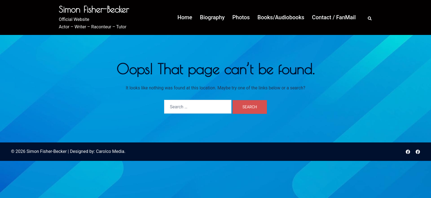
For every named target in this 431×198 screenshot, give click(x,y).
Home (185, 17)
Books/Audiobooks (281, 17)
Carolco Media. (110, 151)
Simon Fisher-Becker (94, 9)
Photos (241, 17)
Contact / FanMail (334, 17)
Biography (212, 17)
